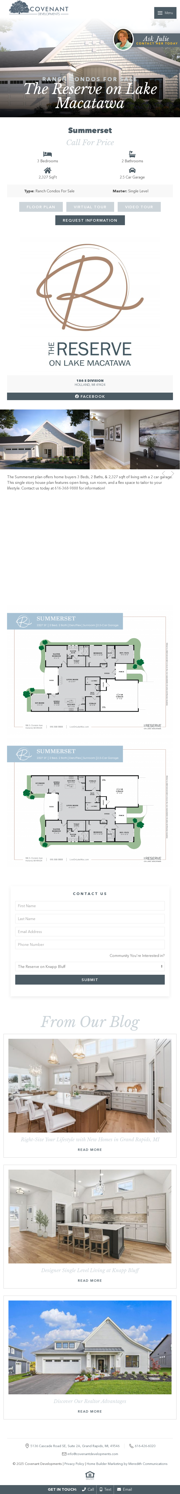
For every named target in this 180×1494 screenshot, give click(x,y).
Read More (90, 1150)
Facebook (90, 396)
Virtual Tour (90, 207)
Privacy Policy (74, 1464)
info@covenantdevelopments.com (93, 1454)
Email (124, 1489)
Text (105, 1489)
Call (88, 1489)
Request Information (90, 220)
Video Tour (139, 207)
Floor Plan (41, 207)
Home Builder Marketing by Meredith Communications (127, 1464)
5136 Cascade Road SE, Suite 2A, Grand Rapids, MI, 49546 (75, 1446)
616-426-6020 (145, 1446)
